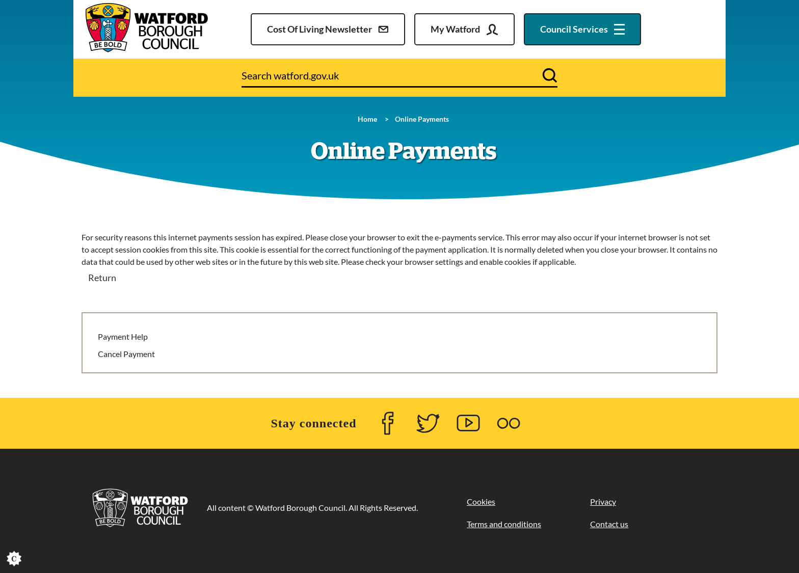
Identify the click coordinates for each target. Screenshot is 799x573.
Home (367, 119)
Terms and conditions (504, 524)
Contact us (609, 524)
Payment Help (123, 336)
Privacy (603, 501)
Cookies (481, 501)
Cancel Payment (126, 354)
